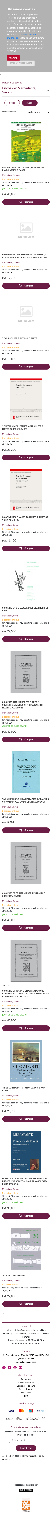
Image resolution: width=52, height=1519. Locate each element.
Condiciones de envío (26, 1386)
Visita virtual (26, 1392)
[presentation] (23, 1467)
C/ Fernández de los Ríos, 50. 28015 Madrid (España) (26, 1355)
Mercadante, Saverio (11, 175)
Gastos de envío (26, 1389)
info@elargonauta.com (26, 1362)
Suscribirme (26, 1448)
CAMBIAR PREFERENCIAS (20, 63)
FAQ (26, 1396)
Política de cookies (26, 1382)
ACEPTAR (13, 58)
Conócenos (26, 1379)
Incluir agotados (9, 112)
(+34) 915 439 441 (26, 1359)
